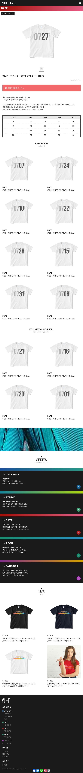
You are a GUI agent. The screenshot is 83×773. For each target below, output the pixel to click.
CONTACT (6, 757)
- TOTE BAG (7, 716)
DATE (6, 728)
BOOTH (5, 765)
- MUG (4, 719)
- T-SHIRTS (6, 714)
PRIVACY (5, 754)
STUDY (6, 722)
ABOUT (5, 751)
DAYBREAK (8, 711)
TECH (6, 734)
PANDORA (8, 741)
